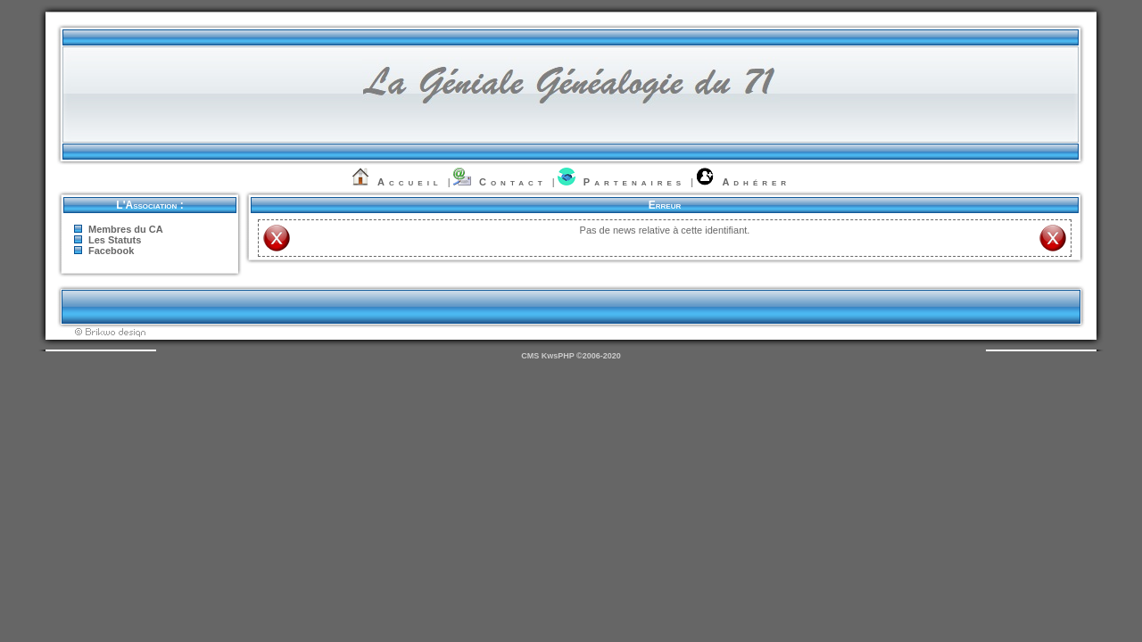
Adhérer (756, 182)
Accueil (410, 182)
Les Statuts (114, 240)
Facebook (111, 250)
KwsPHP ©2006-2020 (581, 355)
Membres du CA (125, 229)
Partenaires (634, 182)
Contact (513, 182)
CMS (530, 355)
